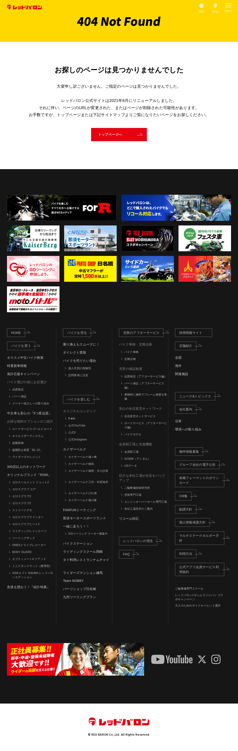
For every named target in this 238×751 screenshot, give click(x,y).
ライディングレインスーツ (29, 531)
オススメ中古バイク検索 (25, 357)
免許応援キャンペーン (23, 374)
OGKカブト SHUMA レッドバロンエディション (32, 575)
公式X (72, 432)
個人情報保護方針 (194, 522)
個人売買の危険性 (79, 368)
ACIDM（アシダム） (137, 458)
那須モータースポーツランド (84, 518)
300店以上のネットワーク (26, 467)
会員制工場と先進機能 (135, 444)
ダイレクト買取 (74, 352)
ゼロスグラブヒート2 (26, 524)
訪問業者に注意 (78, 375)
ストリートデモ (22, 510)
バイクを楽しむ (81, 399)
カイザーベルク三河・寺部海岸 (88, 482)
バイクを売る (79, 332)
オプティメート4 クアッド (29, 559)
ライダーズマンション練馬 (83, 573)
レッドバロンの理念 (140, 541)
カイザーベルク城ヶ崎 (82, 457)
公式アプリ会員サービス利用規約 (201, 569)
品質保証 (18, 389)
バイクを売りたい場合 (79, 360)
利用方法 (188, 554)
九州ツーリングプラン (79, 597)
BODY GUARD (22, 552)
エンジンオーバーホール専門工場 (145, 501)
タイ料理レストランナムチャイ (86, 560)
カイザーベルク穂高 (81, 464)
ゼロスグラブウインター (28, 517)
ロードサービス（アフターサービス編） (145, 425)
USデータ (130, 465)
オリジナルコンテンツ (79, 411)
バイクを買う (23, 346)
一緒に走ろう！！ (76, 526)
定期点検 (130, 359)
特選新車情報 (17, 366)
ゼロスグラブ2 (21, 503)
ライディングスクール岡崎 (83, 551)
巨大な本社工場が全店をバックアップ (142, 478)
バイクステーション (78, 543)
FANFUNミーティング (79, 510)
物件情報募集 (191, 451)
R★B (71, 418)
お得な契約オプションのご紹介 (30, 421)
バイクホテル (133, 434)
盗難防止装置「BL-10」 (27, 450)
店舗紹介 (188, 346)
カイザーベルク (74, 449)
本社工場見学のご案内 (138, 508)
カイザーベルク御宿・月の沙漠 (88, 471)
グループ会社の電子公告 (199, 464)
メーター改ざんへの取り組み (30, 403)
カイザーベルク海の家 (82, 500)
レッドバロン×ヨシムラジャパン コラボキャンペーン (199, 597)
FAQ (128, 554)
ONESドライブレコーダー (29, 545)
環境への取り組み (188, 429)
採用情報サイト (190, 333)
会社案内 (188, 409)
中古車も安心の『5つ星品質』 (29, 413)
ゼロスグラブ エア (24, 489)
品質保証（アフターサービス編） (145, 376)
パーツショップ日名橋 (79, 589)
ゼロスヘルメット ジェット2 (30, 482)
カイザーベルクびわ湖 (82, 493)
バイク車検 (131, 352)
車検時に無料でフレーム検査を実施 (145, 396)
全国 (178, 357)
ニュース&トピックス (197, 396)
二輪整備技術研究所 (137, 487)
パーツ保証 (19, 396)
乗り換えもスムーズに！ (81, 344)
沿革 (178, 421)
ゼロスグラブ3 (21, 496)
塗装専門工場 (133, 494)
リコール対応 (129, 518)
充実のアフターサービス (143, 332)
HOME (18, 332)
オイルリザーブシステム (28, 436)
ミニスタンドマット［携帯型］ (32, 566)
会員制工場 (131, 451)
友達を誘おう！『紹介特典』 (28, 587)
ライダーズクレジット (26, 457)
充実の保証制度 (130, 369)
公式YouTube (77, 425)
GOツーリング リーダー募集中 (88, 534)
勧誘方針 (188, 509)
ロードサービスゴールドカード (32, 429)
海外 (178, 366)
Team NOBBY (73, 581)
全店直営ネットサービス (140, 416)
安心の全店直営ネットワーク (140, 408)
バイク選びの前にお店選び (27, 382)
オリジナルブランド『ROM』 (29, 475)
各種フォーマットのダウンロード (201, 480)
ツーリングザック (23, 538)
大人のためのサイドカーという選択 (198, 605)
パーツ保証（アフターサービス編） (144, 385)
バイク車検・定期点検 (135, 344)
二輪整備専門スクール (189, 588)
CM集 (185, 496)
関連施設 (181, 374)
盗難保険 (18, 443)
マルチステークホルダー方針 (201, 538)
